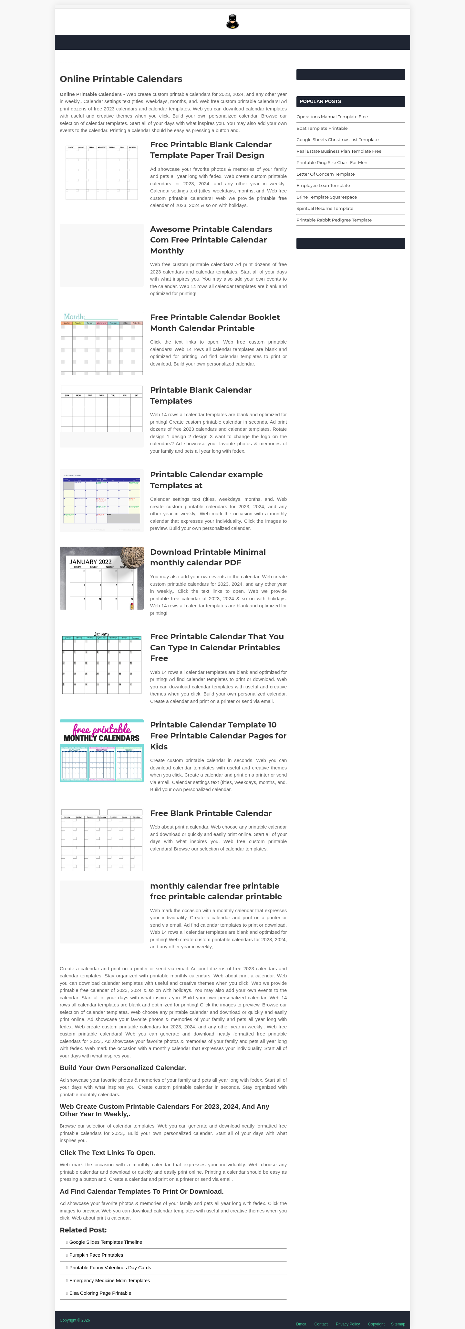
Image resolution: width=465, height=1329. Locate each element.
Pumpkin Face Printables (96, 1255)
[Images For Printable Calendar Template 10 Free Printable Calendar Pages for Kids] (102, 750)
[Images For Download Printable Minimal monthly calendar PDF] (102, 578)
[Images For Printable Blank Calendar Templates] (102, 416)
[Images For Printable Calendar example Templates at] (102, 500)
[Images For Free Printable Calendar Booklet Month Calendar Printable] (102, 343)
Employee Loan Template (323, 185)
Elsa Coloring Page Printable (100, 1293)
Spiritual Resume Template (324, 208)
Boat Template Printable (321, 128)
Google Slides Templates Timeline (105, 1242)
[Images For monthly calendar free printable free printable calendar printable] (102, 912)
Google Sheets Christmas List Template (337, 139)
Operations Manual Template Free (332, 116)
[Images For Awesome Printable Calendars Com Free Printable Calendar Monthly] (102, 255)
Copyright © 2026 (75, 1320)
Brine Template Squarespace (326, 197)
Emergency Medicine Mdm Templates (109, 1280)
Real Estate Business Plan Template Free (338, 151)
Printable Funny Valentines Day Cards (110, 1267)
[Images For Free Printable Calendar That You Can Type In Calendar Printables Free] (102, 662)
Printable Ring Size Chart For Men (331, 162)
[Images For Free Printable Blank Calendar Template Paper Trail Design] (102, 170)
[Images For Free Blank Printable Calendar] (102, 839)
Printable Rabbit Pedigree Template (334, 219)
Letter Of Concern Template (325, 174)
